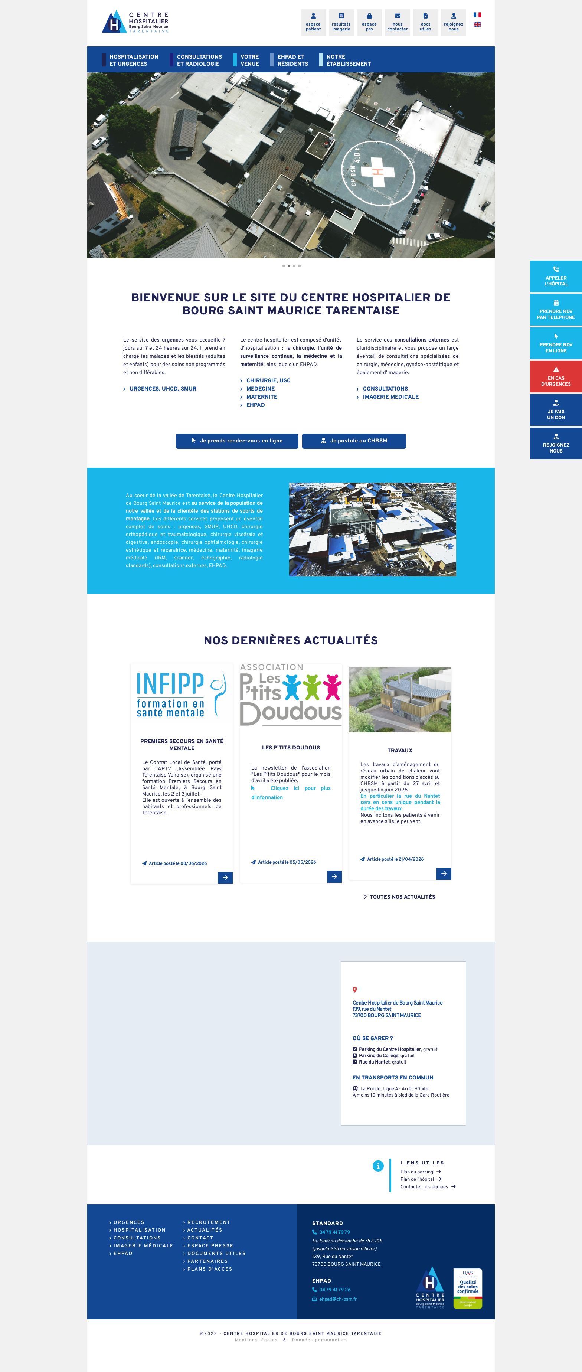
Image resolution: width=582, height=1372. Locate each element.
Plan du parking (420, 1172)
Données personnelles (319, 1340)
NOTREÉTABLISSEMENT (349, 61)
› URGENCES (127, 1223)
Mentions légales (256, 1340)
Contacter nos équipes (427, 1187)
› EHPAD (121, 1254)
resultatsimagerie (341, 27)
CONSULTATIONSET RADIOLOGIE (199, 61)
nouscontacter (398, 27)
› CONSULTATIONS (135, 1238)
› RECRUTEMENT (207, 1223)
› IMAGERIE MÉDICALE (141, 1246)
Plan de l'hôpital (420, 1180)
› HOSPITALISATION (137, 1231)
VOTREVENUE (250, 61)
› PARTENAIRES (205, 1262)
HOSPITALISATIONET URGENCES (133, 61)
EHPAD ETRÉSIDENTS (293, 61)
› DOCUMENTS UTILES (214, 1254)
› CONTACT (198, 1238)
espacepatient (313, 27)
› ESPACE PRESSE (208, 1246)
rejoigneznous (453, 27)
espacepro (369, 27)
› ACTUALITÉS (203, 1231)
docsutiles (425, 27)
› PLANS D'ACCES (208, 1270)
